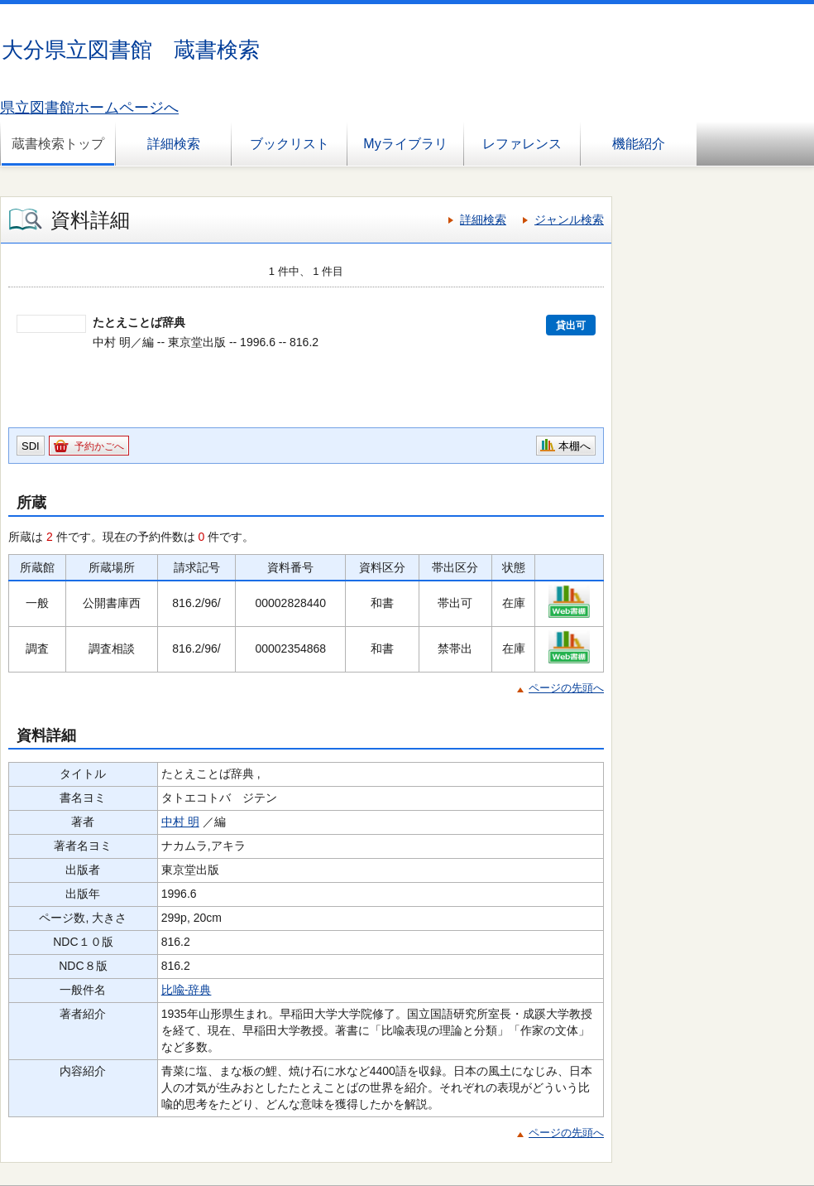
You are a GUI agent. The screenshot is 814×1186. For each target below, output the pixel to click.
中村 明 (180, 821)
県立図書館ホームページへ (89, 107)
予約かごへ (99, 446)
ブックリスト (289, 144)
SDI (31, 446)
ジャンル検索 (569, 219)
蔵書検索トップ (58, 144)
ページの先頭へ (566, 688)
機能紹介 (638, 144)
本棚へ (574, 446)
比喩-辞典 (186, 989)
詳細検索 (173, 144)
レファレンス (522, 144)
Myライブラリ (405, 144)
